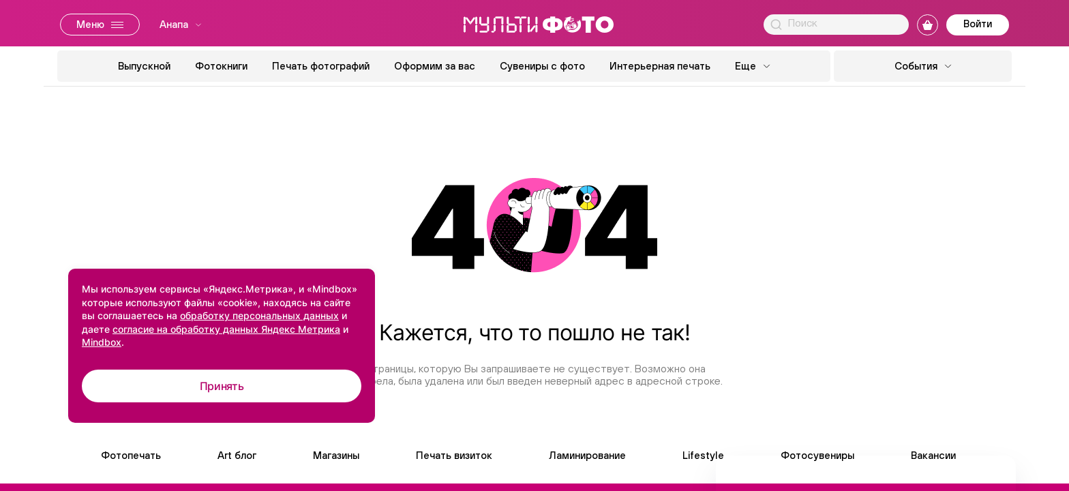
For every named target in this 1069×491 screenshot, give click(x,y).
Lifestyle (703, 455)
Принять (222, 386)
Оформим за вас (434, 66)
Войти (977, 23)
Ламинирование (587, 455)
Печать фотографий (321, 66)
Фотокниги (221, 66)
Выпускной (144, 66)
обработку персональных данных (259, 315)
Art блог (236, 455)
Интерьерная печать (659, 66)
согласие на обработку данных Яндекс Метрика (226, 329)
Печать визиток (454, 455)
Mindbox (101, 342)
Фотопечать (131, 455)
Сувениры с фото (542, 66)
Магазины (336, 455)
